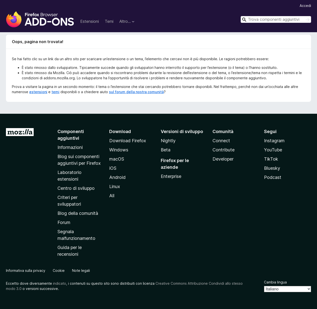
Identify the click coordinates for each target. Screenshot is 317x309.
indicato (59, 283)
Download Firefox (127, 140)
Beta (165, 149)
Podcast (272, 177)
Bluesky (272, 168)
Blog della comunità (77, 213)
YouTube (273, 149)
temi (55, 92)
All (111, 195)
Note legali (81, 270)
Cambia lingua (275, 282)
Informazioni (70, 147)
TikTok (271, 159)
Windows (118, 149)
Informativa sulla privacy (25, 270)
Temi (109, 21)
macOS (116, 159)
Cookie (59, 270)
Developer (223, 159)
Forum (63, 222)
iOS (112, 168)
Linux (114, 186)
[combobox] (276, 19)
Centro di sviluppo (76, 188)
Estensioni (89, 21)
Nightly (168, 140)
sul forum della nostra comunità (136, 92)
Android (117, 177)
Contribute (223, 149)
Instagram (274, 140)
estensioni (38, 92)
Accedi (305, 5)
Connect (221, 140)
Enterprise (171, 176)
